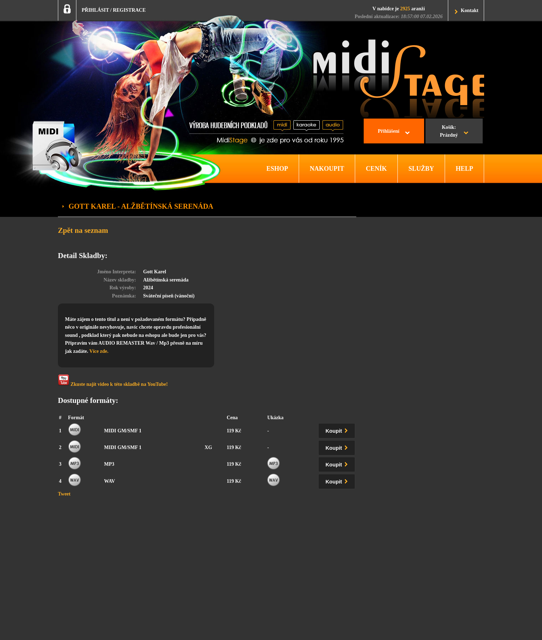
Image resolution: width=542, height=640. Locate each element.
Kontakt (469, 10)
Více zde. (99, 351)
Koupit (338, 430)
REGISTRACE (129, 10)
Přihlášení (389, 131)
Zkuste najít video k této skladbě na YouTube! (113, 380)
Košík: (449, 132)
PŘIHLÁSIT (95, 10)
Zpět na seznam (83, 230)
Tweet (64, 494)
